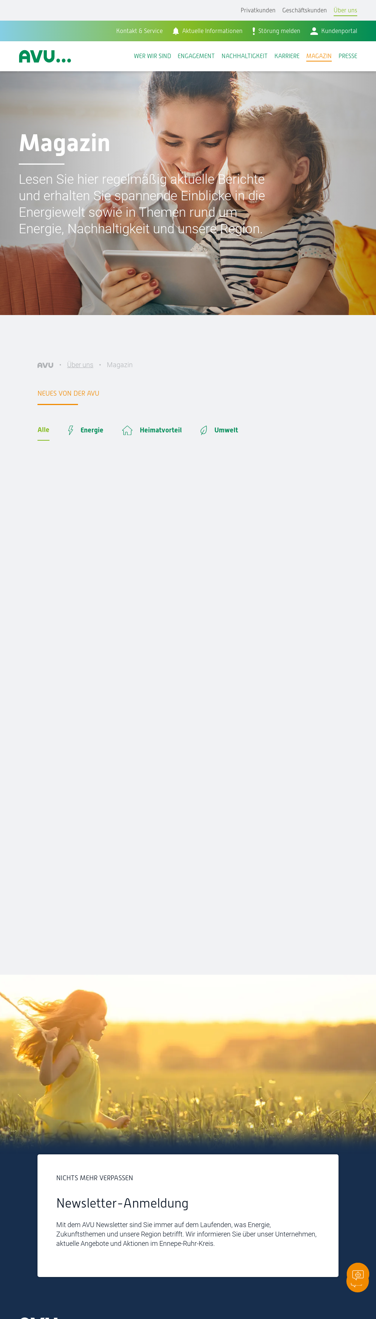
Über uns (345, 10)
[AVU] (45, 365)
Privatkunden (258, 10)
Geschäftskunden (304, 10)
